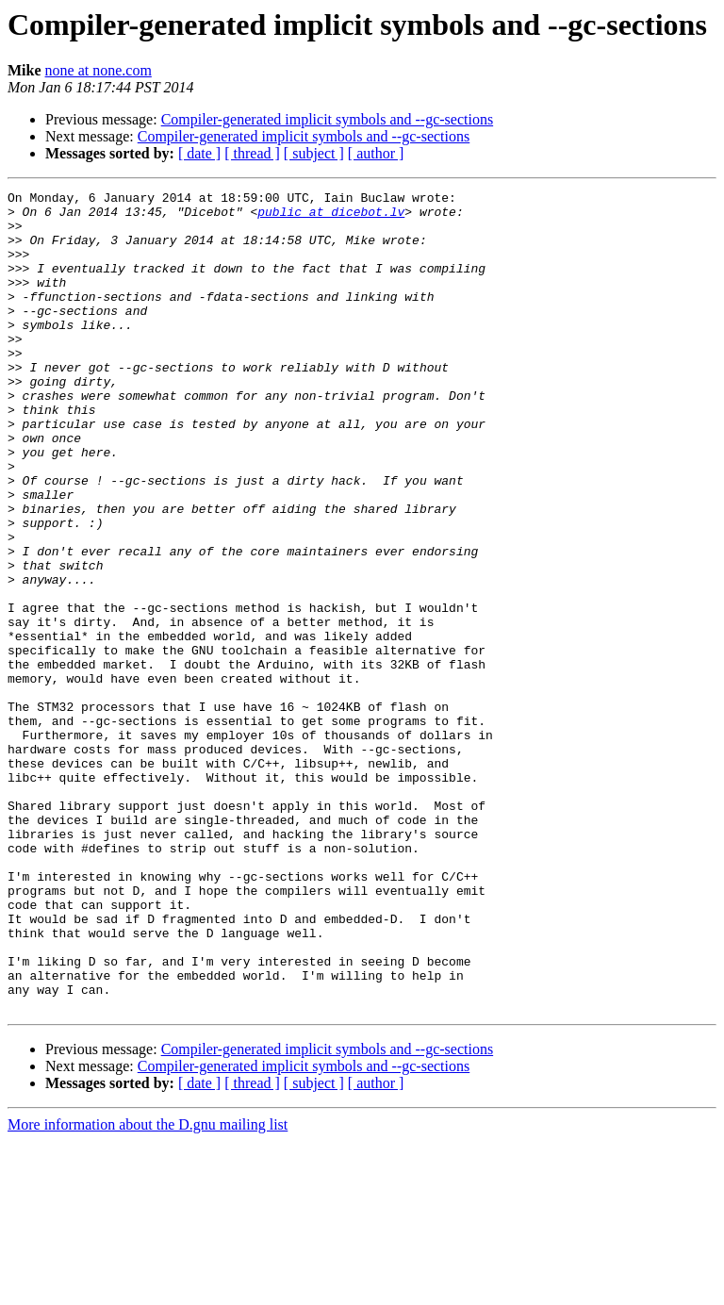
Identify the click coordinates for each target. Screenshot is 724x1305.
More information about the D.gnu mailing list (148, 1288)
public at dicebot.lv (330, 216)
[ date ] (199, 153)
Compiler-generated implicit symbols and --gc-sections (327, 119)
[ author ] (376, 153)
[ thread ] (252, 153)
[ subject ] (314, 153)
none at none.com (98, 70)
